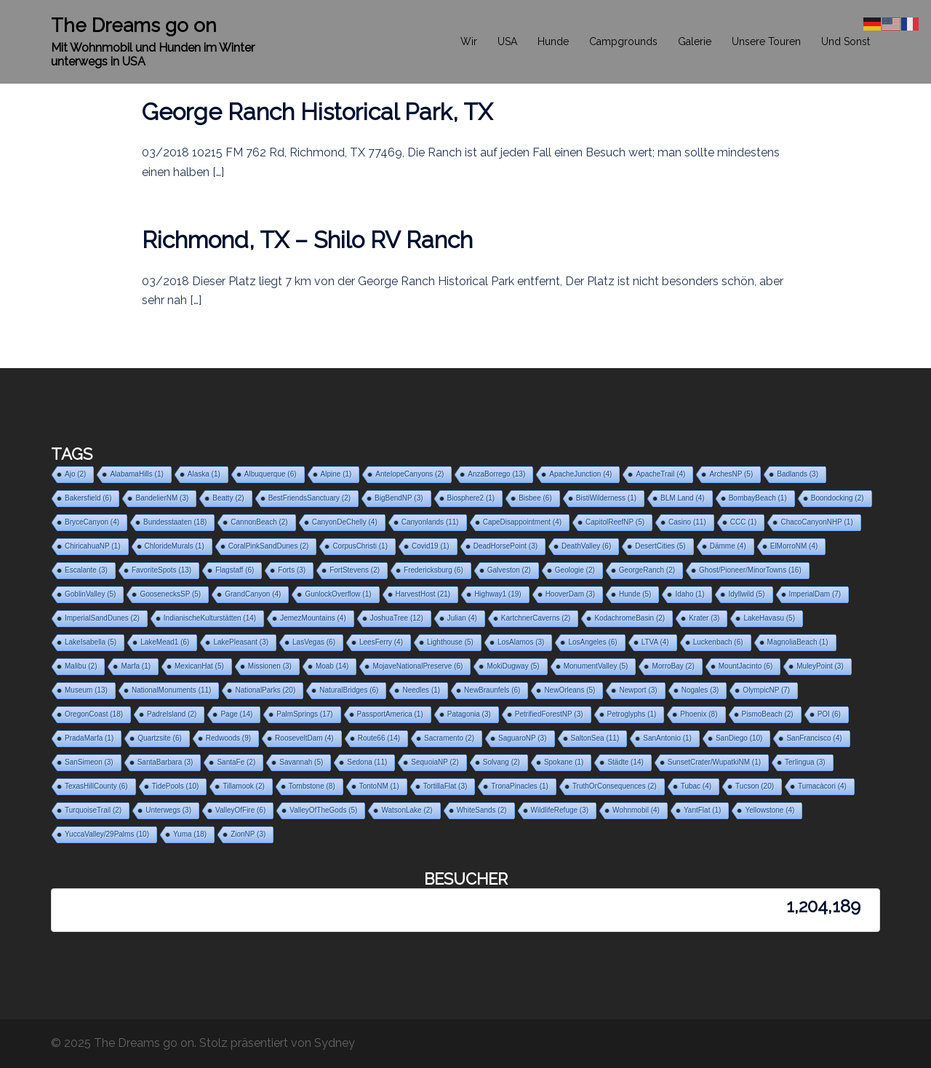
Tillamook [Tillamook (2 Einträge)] (243, 786)
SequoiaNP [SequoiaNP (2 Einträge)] (434, 762)
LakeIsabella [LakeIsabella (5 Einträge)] (90, 642)
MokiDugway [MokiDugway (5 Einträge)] (513, 666)
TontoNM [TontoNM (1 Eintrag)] (379, 786)
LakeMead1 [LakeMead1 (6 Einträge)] (164, 642)
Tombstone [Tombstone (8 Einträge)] (312, 786)
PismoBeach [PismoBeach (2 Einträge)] (768, 714)
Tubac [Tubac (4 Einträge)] (696, 786)
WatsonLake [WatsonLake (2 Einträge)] (406, 810)
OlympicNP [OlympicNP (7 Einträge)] (766, 690)
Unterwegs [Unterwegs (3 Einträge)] (168, 810)
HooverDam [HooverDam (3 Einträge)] (570, 594)
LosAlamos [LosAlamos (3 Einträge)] (521, 642)
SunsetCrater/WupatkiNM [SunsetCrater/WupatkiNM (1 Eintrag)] (714, 762)
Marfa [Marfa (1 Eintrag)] (136, 666)
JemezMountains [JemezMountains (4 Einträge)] (313, 618)
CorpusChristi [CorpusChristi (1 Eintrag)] (360, 546)
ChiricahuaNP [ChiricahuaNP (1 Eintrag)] (93, 546)
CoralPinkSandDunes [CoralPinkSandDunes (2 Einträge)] (268, 546)
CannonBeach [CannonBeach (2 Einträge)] (259, 522)
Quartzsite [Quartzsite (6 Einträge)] (159, 738)
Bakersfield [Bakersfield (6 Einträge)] (88, 498)
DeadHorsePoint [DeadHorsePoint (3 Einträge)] (506, 546)
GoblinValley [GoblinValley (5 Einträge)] (90, 594)
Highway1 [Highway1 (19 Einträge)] (497, 594)
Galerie (694, 41)
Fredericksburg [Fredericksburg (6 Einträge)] (433, 570)
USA (507, 41)
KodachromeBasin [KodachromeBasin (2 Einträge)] (629, 618)
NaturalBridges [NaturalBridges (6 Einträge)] (348, 690)
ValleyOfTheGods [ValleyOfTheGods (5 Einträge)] (323, 810)
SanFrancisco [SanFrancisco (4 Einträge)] (814, 738)
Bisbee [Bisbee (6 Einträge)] (535, 498)
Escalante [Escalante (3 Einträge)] (86, 570)
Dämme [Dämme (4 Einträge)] (728, 546)
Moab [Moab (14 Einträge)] (332, 666)
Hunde (553, 41)
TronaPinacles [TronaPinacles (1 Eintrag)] (519, 786)
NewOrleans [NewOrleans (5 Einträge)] (569, 690)
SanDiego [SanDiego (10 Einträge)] (739, 738)
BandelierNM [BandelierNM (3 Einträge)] (161, 498)
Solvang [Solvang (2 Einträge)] (501, 762)
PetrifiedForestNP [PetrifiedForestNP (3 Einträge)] (549, 714)
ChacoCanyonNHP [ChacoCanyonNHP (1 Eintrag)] (816, 522)
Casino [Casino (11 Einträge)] (687, 522)
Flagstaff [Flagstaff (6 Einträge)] (234, 570)
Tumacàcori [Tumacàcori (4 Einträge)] (822, 786)
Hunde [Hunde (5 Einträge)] (635, 594)
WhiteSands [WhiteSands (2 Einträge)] (482, 810)
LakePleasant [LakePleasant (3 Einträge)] (240, 642)
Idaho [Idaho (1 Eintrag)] (689, 594)
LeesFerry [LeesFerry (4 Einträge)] (381, 642)
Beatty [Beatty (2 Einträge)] (228, 498)
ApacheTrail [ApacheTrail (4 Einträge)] (660, 474)
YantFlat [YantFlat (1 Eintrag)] (703, 810)
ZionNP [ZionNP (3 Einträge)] (248, 834)
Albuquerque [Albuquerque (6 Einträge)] (270, 474)
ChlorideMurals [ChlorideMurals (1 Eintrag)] (174, 546)
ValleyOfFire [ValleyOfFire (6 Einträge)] (240, 810)
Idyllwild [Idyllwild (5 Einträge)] (746, 594)
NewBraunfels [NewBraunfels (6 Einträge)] (492, 690)
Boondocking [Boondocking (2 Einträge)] (837, 498)
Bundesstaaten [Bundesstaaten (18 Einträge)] (175, 522)
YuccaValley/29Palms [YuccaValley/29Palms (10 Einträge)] (107, 834)
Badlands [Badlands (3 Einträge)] (797, 474)
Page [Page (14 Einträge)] (236, 714)
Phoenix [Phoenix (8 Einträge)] (698, 714)
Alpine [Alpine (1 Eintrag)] (336, 474)
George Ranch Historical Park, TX (317, 111)
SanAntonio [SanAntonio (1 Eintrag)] (667, 738)
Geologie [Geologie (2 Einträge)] (575, 570)
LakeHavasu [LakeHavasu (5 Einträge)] (769, 618)
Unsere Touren (766, 41)
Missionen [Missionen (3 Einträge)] (270, 666)
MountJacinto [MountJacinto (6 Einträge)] (745, 666)
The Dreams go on (134, 25)
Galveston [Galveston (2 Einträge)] (509, 570)
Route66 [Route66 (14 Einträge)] (379, 738)
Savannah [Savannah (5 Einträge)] (301, 762)
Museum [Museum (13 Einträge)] (86, 690)
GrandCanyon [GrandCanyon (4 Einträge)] (253, 594)
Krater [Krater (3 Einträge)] (704, 618)
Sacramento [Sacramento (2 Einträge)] (449, 738)
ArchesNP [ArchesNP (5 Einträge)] (731, 474)
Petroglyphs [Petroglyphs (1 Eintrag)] (632, 714)
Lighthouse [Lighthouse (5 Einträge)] (450, 642)
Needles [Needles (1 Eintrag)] (421, 690)
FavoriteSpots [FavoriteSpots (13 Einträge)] (161, 570)
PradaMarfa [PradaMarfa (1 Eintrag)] (89, 738)
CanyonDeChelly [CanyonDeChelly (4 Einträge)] (344, 522)
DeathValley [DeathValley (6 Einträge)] (586, 546)
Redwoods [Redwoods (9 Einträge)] (228, 738)
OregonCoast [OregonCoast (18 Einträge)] (94, 714)
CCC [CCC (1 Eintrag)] (743, 522)
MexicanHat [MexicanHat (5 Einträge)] (199, 666)
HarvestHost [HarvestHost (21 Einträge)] (423, 594)
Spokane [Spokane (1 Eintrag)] (563, 762)
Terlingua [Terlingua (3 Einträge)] (805, 762)
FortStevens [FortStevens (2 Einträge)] (354, 570)
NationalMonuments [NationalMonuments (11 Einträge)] (172, 690)
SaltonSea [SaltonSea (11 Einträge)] (595, 738)
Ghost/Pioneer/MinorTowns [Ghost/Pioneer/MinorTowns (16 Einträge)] (750, 570)
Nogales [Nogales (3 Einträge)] (700, 690)
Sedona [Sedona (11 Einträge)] (367, 762)
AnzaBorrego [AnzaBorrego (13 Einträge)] (496, 474)
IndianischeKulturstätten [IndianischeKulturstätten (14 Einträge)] (210, 618)
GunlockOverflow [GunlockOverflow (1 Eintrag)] (338, 594)
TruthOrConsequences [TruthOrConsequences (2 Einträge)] (614, 786)
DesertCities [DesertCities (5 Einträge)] (660, 546)
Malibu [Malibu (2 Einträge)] (81, 666)
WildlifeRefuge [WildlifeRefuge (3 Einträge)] (559, 810)
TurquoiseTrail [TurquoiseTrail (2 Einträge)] (93, 810)
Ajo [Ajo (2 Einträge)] (75, 474)
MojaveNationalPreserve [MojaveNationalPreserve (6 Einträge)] (417, 666)
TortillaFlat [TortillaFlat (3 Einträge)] (445, 786)
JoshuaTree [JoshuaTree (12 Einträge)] (396, 618)
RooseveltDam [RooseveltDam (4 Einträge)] (304, 738)
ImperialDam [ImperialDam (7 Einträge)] (815, 594)
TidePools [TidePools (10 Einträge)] (175, 786)
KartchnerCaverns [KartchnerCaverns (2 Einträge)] (536, 618)
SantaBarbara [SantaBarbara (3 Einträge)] (165, 762)
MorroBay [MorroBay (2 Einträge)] (673, 666)
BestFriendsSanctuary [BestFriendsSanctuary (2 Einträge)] (309, 498)
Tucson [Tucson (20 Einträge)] (754, 786)
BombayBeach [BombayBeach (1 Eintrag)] (758, 498)
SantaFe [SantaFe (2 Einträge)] (236, 762)
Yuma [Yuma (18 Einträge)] (190, 834)
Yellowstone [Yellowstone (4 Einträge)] (769, 810)
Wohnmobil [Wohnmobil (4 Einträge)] (636, 810)
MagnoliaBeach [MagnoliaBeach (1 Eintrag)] (797, 642)
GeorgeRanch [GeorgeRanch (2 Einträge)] (647, 570)
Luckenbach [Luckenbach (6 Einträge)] (718, 642)
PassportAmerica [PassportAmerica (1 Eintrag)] (390, 714)
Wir (468, 41)
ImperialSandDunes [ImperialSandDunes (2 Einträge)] (102, 618)
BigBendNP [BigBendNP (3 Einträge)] (399, 498)
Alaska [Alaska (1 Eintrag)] (204, 474)
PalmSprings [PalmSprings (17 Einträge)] (304, 714)
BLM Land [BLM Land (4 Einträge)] (682, 498)
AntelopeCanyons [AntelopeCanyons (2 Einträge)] (409, 474)
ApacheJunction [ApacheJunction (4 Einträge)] (580, 474)
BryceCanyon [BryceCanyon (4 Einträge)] (92, 522)
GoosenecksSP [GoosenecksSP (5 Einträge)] (170, 594)
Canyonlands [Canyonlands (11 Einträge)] (430, 522)
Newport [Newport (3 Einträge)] (638, 690)
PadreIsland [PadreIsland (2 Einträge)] (171, 714)
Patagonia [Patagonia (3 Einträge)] (469, 714)
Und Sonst (845, 41)
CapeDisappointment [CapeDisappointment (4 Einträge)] (522, 522)
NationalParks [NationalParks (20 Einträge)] (265, 690)
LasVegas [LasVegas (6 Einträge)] (313, 642)
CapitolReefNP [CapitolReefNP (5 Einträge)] (615, 522)
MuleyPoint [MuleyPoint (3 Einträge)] (819, 666)
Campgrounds (623, 41)
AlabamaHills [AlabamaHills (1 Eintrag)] (136, 474)
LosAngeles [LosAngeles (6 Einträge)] (592, 642)
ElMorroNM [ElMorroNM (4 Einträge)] (794, 546)
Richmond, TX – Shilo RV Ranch (307, 239)
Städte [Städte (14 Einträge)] (625, 762)
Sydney (334, 1043)
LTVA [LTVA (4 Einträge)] (655, 642)
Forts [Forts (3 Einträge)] (291, 570)
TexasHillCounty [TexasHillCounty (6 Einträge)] (96, 786)
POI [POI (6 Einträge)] (829, 714)
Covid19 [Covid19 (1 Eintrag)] (430, 546)
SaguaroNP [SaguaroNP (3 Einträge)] (522, 738)
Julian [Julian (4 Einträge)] (462, 618)
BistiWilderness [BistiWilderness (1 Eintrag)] (606, 498)
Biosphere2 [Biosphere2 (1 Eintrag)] (471, 498)
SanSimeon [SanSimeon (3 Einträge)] (89, 762)
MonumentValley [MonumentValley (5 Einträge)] (596, 666)
